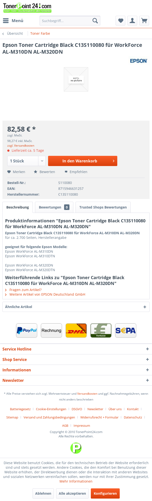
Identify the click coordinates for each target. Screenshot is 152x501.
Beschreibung (17, 207)
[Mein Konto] (132, 20)
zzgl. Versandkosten (20, 145)
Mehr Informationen (76, 481)
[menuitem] (13, 20)
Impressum (82, 425)
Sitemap (12, 417)
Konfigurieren (105, 493)
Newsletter (95, 409)
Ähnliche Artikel (18, 306)
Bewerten (45, 171)
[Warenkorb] (144, 20)
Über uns (115, 409)
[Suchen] (95, 20)
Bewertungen (54, 207)
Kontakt (133, 409)
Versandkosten (87, 394)
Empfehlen (76, 171)
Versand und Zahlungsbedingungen (49, 417)
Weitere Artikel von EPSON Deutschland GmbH (45, 294)
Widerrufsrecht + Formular (99, 417)
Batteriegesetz (20, 409)
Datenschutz (133, 417)
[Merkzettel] (120, 20)
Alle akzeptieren (72, 493)
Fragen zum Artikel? (23, 289)
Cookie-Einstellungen (51, 409)
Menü (13, 20)
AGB (65, 425)
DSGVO (77, 409)
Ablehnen (43, 493)
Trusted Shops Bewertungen (103, 207)
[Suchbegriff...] (70, 20)
